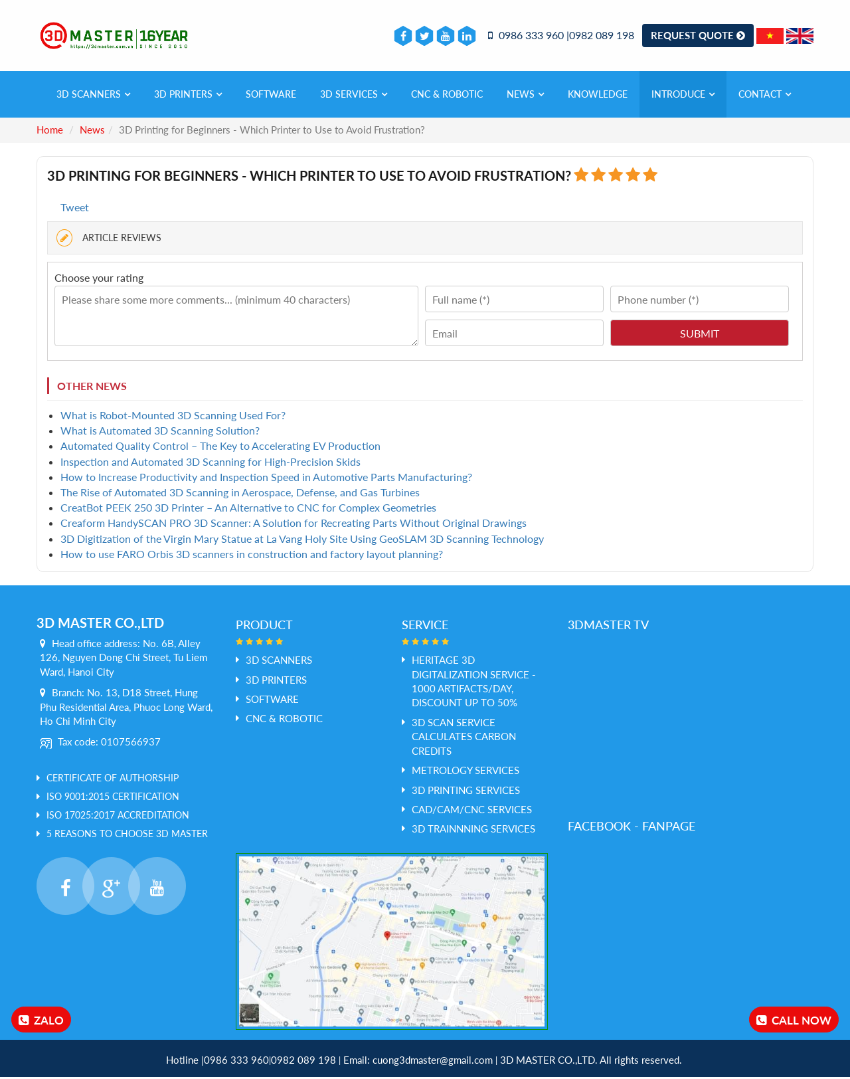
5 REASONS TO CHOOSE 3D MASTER (127, 835)
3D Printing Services (466, 791)
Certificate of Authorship (112, 779)
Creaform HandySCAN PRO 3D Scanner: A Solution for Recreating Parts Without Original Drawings (293, 524)
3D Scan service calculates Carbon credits (464, 738)
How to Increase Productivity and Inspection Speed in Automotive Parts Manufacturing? (266, 478)
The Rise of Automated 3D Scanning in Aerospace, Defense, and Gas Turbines (240, 494)
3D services (353, 96)
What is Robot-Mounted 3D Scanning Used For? (173, 417)
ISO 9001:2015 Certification (112, 798)
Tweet (74, 209)
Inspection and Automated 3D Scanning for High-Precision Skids (210, 462)
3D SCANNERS (93, 96)
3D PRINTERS (188, 96)
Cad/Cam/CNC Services (472, 811)
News (525, 96)
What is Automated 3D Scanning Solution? (160, 432)
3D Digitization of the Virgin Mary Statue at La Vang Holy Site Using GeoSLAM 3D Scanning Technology (302, 540)
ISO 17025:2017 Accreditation (117, 817)
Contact (764, 96)
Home (50, 132)
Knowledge (598, 96)
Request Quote (698, 36)
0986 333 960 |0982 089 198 (561, 36)
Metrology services (465, 772)
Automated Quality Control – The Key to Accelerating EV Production (220, 447)
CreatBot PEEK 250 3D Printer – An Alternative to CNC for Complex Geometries (248, 509)
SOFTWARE (271, 96)
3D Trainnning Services (473, 830)
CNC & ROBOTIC (447, 96)
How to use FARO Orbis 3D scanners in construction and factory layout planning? (251, 555)
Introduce (683, 96)
